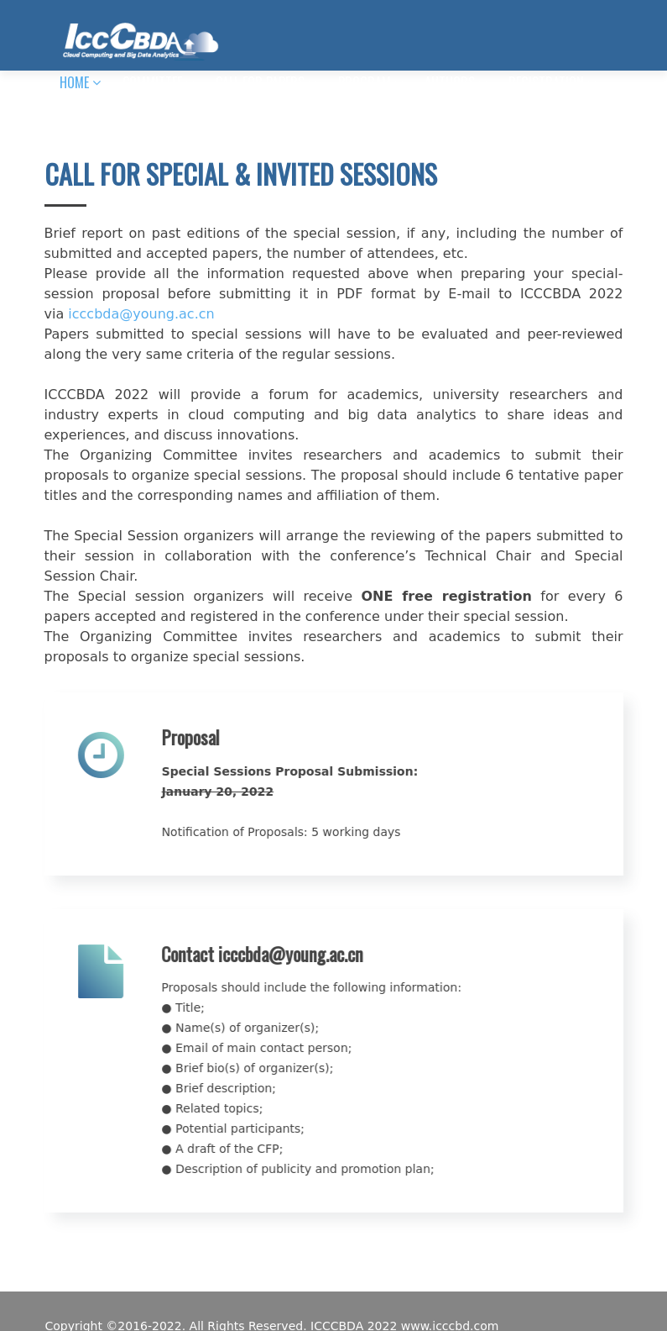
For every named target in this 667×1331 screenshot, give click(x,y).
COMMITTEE (152, 82)
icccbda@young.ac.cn (141, 314)
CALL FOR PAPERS (260, 82)
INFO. (73, 119)
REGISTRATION (546, 82)
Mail (130, 119)
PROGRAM (364, 82)
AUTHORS (450, 82)
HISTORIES (190, 119)
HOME (74, 82)
